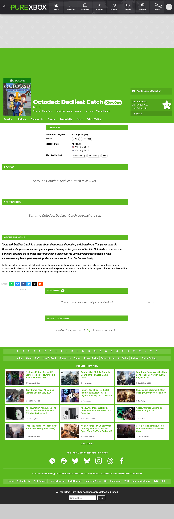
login (89, 330)
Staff (37, 358)
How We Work (49, 358)
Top (20, 358)
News (79, 119)
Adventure (86, 139)
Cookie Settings (149, 358)
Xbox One (47, 111)
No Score (137, 113)
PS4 (104, 155)
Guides (51, 119)
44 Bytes (94, 473)
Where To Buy (94, 119)
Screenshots (37, 119)
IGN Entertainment (71, 473)
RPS (163, 481)
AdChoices (104, 473)
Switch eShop (79, 155)
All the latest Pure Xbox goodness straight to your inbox (87, 492)
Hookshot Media (46, 473)
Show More (87, 443)
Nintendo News (93, 481)
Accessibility (66, 119)
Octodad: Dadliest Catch (77, 102)
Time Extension (56, 481)
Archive (135, 358)
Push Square (39, 481)
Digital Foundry (75, 481)
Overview (8, 119)
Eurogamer (115, 481)
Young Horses (74, 111)
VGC (126, 481)
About (28, 358)
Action (76, 139)
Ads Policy (123, 358)
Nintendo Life (23, 481)
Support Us (65, 358)
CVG (155, 481)
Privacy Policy (91, 358)
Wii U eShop (94, 155)
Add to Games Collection (146, 91)
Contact (77, 358)
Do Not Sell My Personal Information (126, 473)
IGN (105, 481)
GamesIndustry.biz (141, 481)
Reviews (22, 119)
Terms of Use (107, 358)
